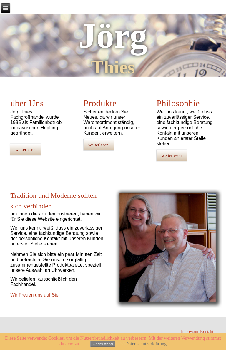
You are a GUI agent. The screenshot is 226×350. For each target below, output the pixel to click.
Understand (103, 344)
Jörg (113, 35)
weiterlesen (25, 149)
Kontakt (206, 331)
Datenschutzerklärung (146, 343)
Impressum (190, 331)
